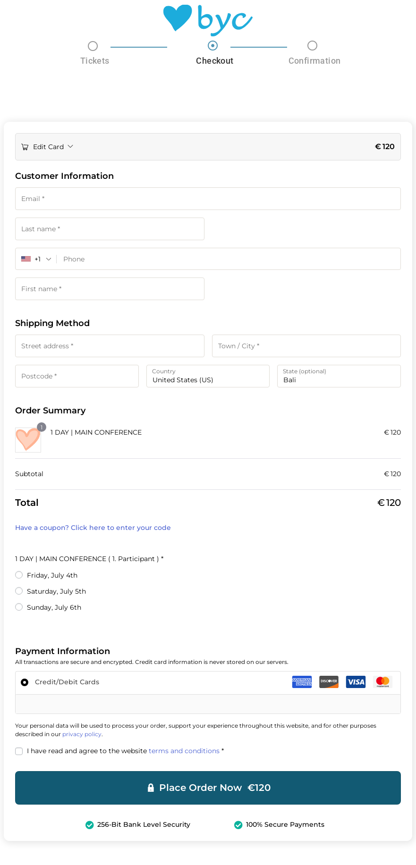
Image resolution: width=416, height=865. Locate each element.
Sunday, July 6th (54, 608)
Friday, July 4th (52, 576)
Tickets (95, 61)
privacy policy (82, 735)
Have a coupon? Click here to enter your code (93, 528)
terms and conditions (184, 751)
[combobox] (36, 259)
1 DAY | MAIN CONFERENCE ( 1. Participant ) (89, 559)
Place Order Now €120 (215, 789)
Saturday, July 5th (56, 592)
